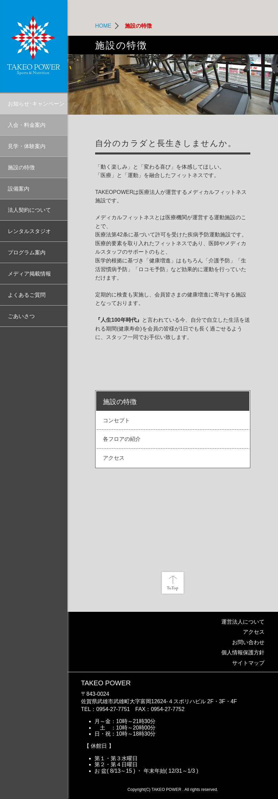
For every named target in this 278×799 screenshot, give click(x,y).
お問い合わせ (248, 642)
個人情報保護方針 (243, 652)
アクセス (254, 632)
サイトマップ (248, 663)
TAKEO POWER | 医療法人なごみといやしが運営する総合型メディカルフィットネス (33, 46)
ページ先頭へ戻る (173, 583)
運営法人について (243, 622)
